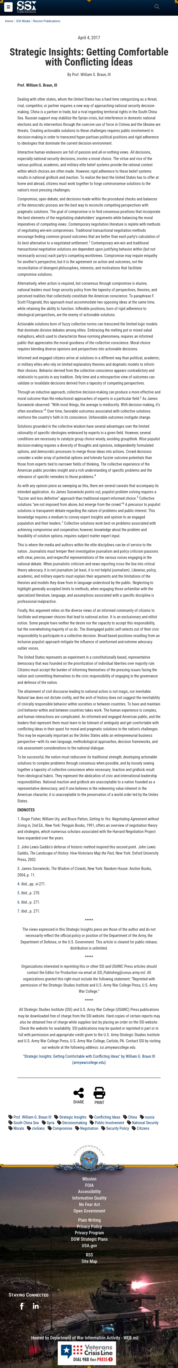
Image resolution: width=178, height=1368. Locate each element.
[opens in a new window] (21, 1305)
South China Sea (26, 1123)
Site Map (89, 1261)
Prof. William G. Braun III (32, 1117)
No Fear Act (89, 1204)
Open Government (89, 1211)
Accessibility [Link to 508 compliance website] (89, 1191)
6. (18, 902)
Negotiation (89, 1128)
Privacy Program (89, 1232)
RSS (89, 1255)
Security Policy (117, 1128)
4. (18, 884)
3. (18, 868)
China (132, 1117)
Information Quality (89, 1198)
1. (18, 819)
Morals (18, 1128)
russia (149, 1117)
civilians (38, 1128)
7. (18, 911)
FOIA (89, 1185)
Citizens (143, 1128)
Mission (89, 1179)
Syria (50, 1123)
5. (18, 893)
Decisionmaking (74, 1123)
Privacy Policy (89, 1226)
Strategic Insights (72, 1117)
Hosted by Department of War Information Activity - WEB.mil (84, 1338)
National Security (145, 1123)
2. (18, 847)
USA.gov (89, 1245)
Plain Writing (89, 1220)
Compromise (62, 1128)
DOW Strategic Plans (89, 1239)
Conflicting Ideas (107, 1117)
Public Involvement (109, 1123)
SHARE (78, 1095)
